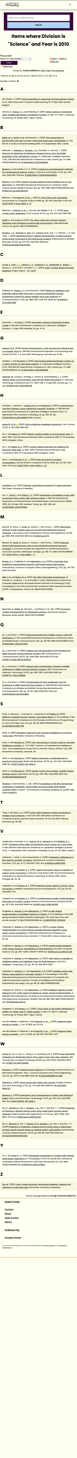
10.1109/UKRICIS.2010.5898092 (34, 162)
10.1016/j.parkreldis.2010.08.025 (16, 245)
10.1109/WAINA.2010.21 (16, 1002)
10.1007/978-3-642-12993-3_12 (16, 203)
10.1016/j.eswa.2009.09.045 (29, 1117)
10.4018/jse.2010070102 (55, 863)
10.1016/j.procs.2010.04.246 (60, 951)
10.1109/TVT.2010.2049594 (14, 675)
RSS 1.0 (62, 58)
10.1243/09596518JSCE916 (50, 1076)
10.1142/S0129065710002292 (14, 1136)
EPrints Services (49, 1246)
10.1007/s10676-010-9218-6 (23, 1101)
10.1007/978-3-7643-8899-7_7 (20, 554)
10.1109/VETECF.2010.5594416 (19, 386)
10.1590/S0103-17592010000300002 (41, 175)
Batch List (6, 66)
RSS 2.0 (54, 61)
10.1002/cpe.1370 (41, 536)
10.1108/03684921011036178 (14, 777)
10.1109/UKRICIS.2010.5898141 (15, 417)
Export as (4, 58)
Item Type (46, 70)
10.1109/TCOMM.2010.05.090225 (16, 659)
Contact (9, 1209)
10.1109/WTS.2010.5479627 (33, 1164)
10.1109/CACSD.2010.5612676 (15, 191)
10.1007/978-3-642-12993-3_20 (32, 465)
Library (8, 1222)
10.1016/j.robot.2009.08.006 (45, 904)
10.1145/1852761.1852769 (13, 726)
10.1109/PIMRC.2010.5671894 (14, 507)
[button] (9, 63)
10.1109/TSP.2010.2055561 (17, 1063)
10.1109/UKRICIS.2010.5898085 (34, 370)
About (8, 1214)
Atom (53, 58)
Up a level (5, 55)
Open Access (11, 1218)
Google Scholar (13, 1238)
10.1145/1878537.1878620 (54, 920)
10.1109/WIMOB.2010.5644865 (15, 694)
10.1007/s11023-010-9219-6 (23, 764)
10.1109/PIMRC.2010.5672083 (15, 644)
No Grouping (58, 70)
